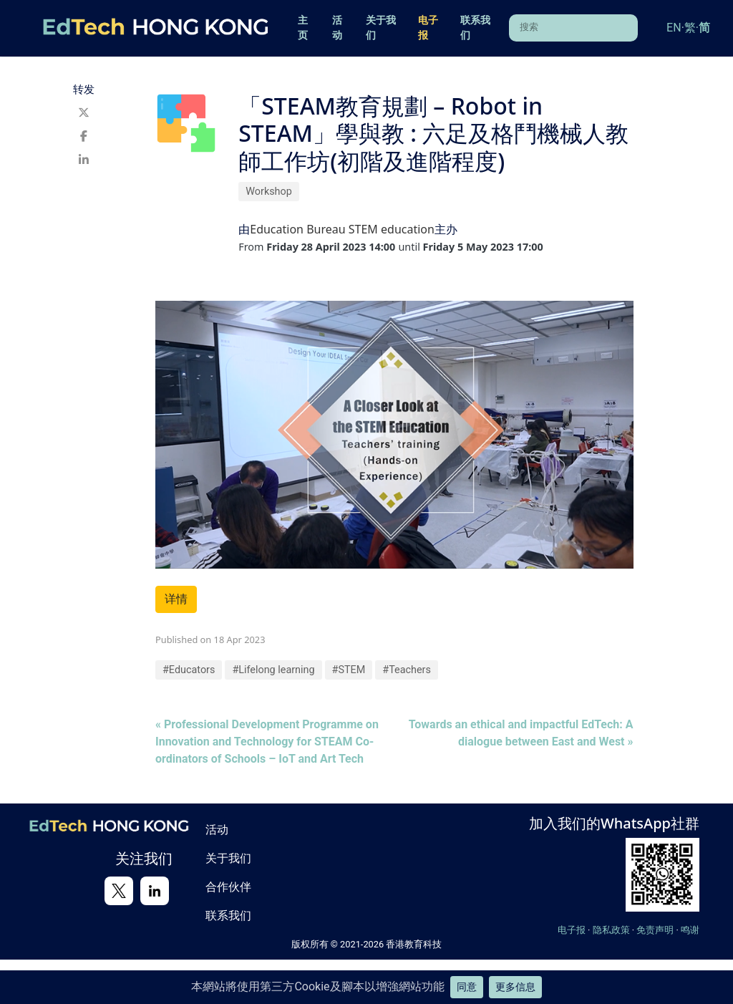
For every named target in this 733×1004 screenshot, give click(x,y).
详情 (176, 599)
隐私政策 (611, 930)
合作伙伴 (228, 886)
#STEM (349, 670)
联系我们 (475, 28)
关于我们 (381, 28)
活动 (337, 28)
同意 (467, 987)
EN (673, 27)
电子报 (428, 28)
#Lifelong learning (273, 670)
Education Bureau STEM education (342, 229)
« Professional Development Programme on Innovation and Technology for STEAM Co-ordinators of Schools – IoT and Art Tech (267, 742)
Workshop (269, 191)
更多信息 (515, 987)
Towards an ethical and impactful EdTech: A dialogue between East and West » (521, 733)
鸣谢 (690, 930)
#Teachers (406, 670)
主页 (303, 28)
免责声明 (655, 930)
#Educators (188, 670)
